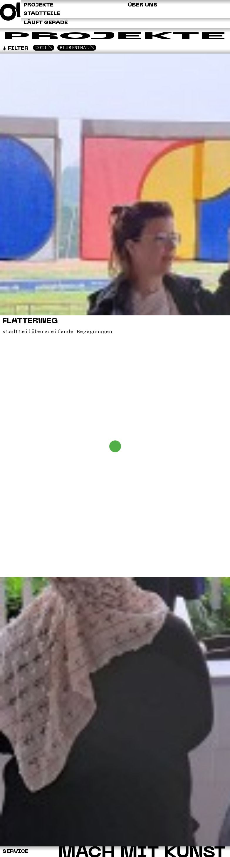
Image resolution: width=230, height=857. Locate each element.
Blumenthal (74, 47)
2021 (41, 47)
